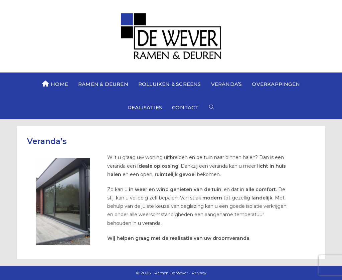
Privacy (199, 272)
